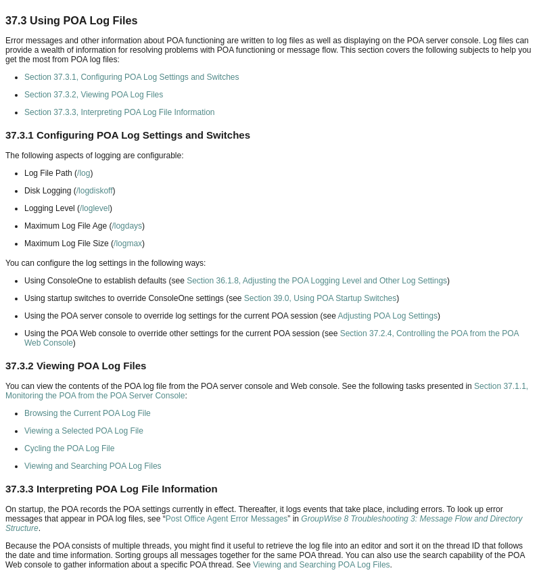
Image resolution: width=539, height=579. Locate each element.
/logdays (127, 226)
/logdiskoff (94, 190)
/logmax (128, 243)
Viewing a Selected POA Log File (83, 431)
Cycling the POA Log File (69, 448)
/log (83, 173)
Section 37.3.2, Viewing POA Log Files (93, 94)
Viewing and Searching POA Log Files (93, 466)
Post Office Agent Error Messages (227, 519)
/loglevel (95, 208)
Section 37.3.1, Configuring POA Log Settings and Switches (131, 77)
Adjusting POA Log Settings (388, 316)
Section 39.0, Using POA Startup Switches (320, 298)
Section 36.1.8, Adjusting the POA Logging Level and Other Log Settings (317, 280)
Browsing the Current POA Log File (87, 413)
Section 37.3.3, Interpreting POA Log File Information (119, 112)
